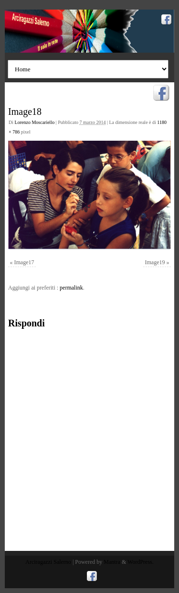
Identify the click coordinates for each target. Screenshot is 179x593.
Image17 (24, 262)
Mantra (112, 562)
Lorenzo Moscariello (35, 122)
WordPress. (140, 562)
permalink (71, 287)
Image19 (155, 262)
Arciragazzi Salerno (48, 562)
